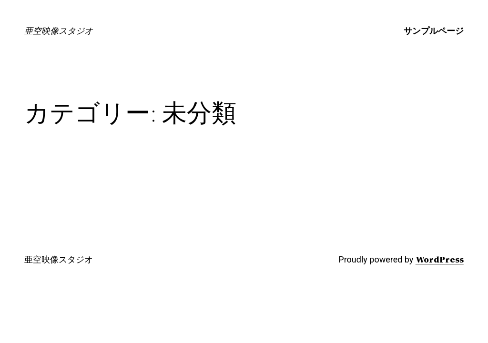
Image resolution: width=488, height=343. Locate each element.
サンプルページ (434, 31)
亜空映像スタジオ (58, 31)
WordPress (440, 259)
